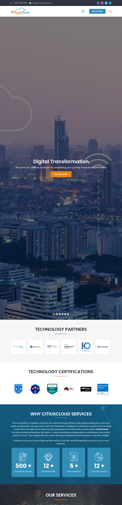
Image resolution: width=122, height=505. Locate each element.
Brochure (97, 11)
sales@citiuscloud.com (42, 3)
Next (119, 168)
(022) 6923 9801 (20, 3)
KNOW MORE (61, 174)
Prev (3, 168)
